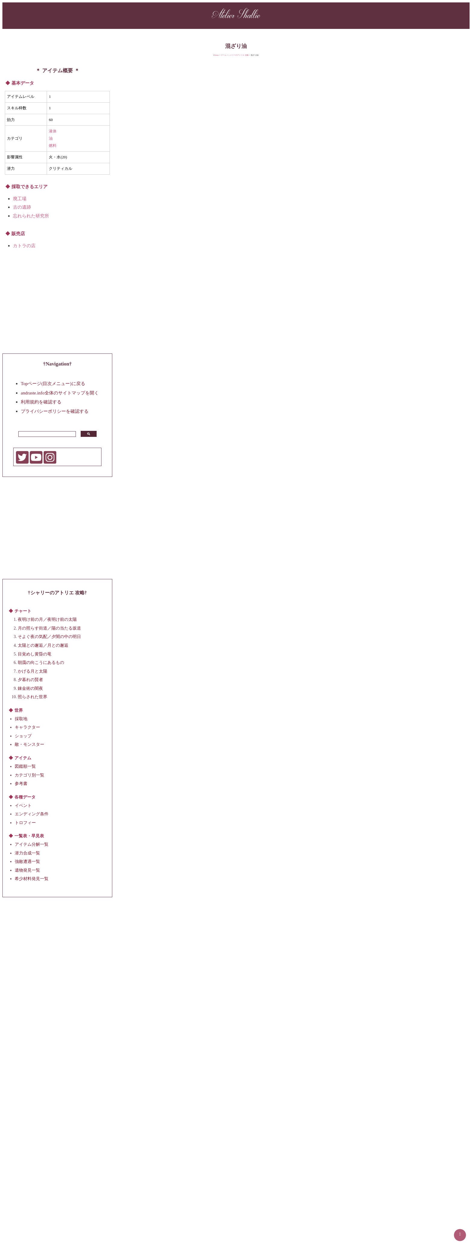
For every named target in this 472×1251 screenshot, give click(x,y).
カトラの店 (24, 245)
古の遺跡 (22, 207)
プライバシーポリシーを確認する (54, 410)
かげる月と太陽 (32, 671)
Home (216, 55)
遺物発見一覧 (27, 870)
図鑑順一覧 (25, 766)
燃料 (53, 146)
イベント (23, 805)
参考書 (21, 783)
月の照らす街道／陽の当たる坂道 (49, 628)
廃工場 (19, 198)
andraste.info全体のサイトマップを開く (60, 392)
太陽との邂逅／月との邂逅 (43, 645)
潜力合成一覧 (27, 853)
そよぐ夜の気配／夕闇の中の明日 (49, 636)
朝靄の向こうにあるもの (41, 662)
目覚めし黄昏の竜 (34, 654)
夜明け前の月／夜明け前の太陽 (47, 619)
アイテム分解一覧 (31, 844)
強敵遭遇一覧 (27, 861)
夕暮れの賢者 (30, 679)
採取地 (21, 718)
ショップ (23, 736)
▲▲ (460, 1234)
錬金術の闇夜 (30, 688)
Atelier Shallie (236, 14)
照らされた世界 (32, 697)
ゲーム (223, 55)
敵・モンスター (29, 744)
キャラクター (27, 727)
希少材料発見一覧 (31, 878)
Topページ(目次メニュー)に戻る (53, 383)
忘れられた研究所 (31, 215)
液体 (53, 131)
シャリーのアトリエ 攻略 (238, 55)
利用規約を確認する (41, 401)
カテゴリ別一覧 (29, 775)
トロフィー (25, 822)
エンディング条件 (31, 814)
